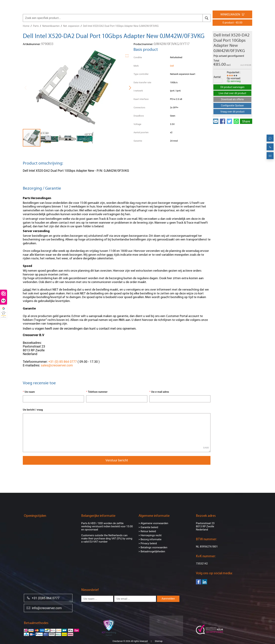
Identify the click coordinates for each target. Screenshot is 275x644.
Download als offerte (232, 99)
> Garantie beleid (148, 527)
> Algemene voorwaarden (153, 523)
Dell (172, 65)
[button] (128, 55)
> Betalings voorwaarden (153, 547)
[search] (206, 18)
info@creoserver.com (44, 608)
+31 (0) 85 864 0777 (62, 361)
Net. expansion (71, 26)
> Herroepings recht (150, 535)
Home (26, 26)
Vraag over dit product (232, 111)
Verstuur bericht (116, 460)
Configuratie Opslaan (232, 105)
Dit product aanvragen (232, 87)
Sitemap (158, 637)
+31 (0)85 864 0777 (43, 598)
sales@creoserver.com (57, 365)
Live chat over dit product (232, 93)
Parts (36, 26)
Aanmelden (168, 598)
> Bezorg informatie (150, 539)
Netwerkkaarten (51, 26)
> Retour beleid (147, 531)
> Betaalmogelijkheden (152, 551)
